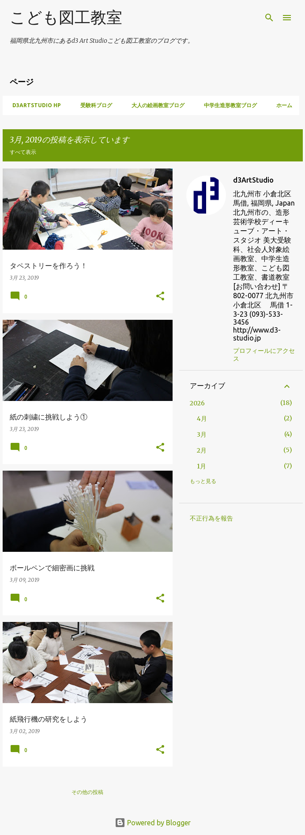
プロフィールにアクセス (264, 354)
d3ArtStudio (253, 180)
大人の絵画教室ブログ (155, 105)
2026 (197, 403)
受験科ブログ (93, 105)
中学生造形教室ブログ (227, 105)
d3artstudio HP (34, 105)
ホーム (282, 105)
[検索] (269, 17)
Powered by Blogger (153, 823)
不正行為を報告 (211, 518)
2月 (202, 450)
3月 (202, 434)
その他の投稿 (87, 792)
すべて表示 (23, 152)
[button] (160, 297)
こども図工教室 (66, 17)
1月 (201, 466)
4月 (202, 419)
